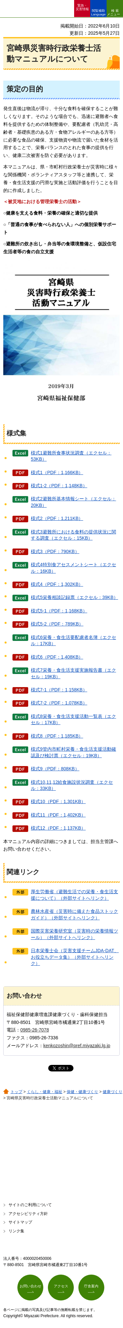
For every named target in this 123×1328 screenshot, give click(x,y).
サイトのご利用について (30, 1205)
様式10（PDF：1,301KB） (58, 801)
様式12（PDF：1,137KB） (58, 828)
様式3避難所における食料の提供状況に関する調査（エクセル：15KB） (73, 535)
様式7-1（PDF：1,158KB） (59, 689)
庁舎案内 (91, 1286)
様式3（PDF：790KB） (55, 551)
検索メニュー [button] (113, 12)
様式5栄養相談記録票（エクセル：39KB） (74, 597)
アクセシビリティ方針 (28, 1213)
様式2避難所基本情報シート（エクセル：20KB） (73, 502)
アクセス (61, 1286)
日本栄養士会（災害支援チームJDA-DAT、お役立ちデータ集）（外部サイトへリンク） (75, 957)
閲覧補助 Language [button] (98, 12)
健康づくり (112, 1091)
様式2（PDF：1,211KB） (57, 518)
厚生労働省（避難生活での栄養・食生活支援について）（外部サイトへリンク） (74, 895)
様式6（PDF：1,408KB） (57, 657)
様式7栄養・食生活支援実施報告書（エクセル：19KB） (73, 673)
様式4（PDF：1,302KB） (57, 584)
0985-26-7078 (34, 1029)
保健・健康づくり (82, 1091)
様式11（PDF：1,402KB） (58, 815)
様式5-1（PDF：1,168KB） (59, 610)
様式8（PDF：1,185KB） (57, 736)
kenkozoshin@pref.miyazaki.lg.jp (76, 1045)
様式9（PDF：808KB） (55, 768)
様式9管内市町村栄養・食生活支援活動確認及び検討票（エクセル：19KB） (73, 752)
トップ (16, 1091)
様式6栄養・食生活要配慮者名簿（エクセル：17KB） (73, 640)
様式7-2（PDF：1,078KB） (59, 702)
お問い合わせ (30, 1286)
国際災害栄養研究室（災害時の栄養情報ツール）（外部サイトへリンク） (74, 934)
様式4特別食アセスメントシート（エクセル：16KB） (73, 568)
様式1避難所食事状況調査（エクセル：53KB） (71, 456)
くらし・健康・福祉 (44, 1091)
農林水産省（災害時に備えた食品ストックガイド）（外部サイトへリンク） (74, 914)
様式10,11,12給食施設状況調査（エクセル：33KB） (72, 785)
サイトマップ (20, 1222)
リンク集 (16, 1231)
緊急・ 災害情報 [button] (82, 7)
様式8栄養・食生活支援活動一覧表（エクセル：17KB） (73, 719)
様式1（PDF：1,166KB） (57, 472)
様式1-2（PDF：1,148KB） (59, 485)
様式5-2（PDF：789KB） (57, 623)
